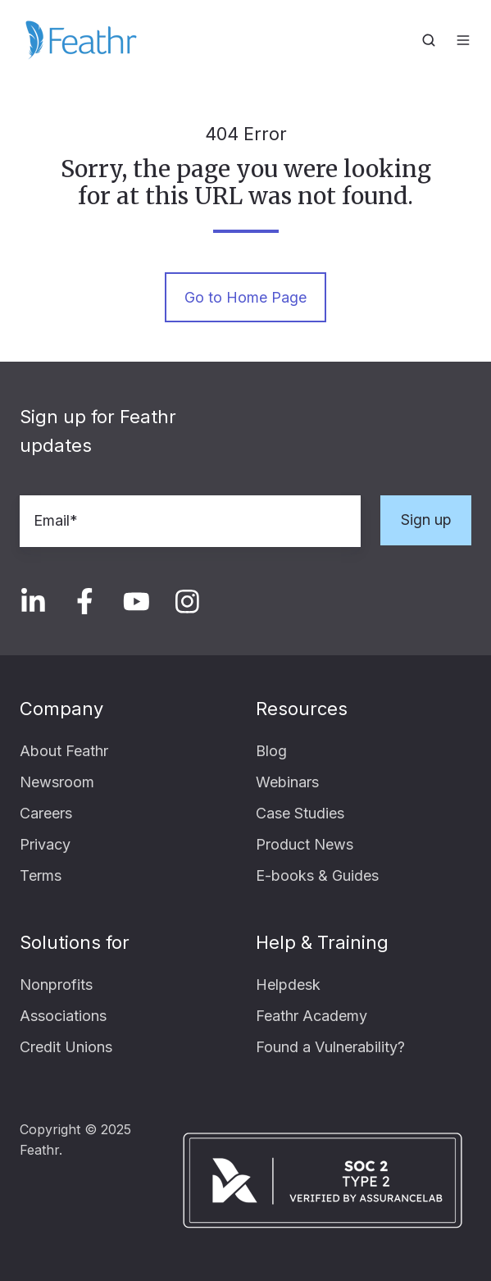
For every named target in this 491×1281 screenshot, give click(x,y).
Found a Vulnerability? (330, 1046)
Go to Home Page (245, 297)
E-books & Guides (317, 875)
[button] (429, 40)
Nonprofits (56, 984)
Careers (46, 813)
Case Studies (300, 813)
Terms (40, 875)
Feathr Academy (311, 1015)
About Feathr (64, 750)
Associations (63, 1015)
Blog (271, 750)
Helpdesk (288, 984)
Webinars (287, 782)
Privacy (45, 844)
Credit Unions (66, 1046)
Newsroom (57, 782)
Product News (304, 844)
